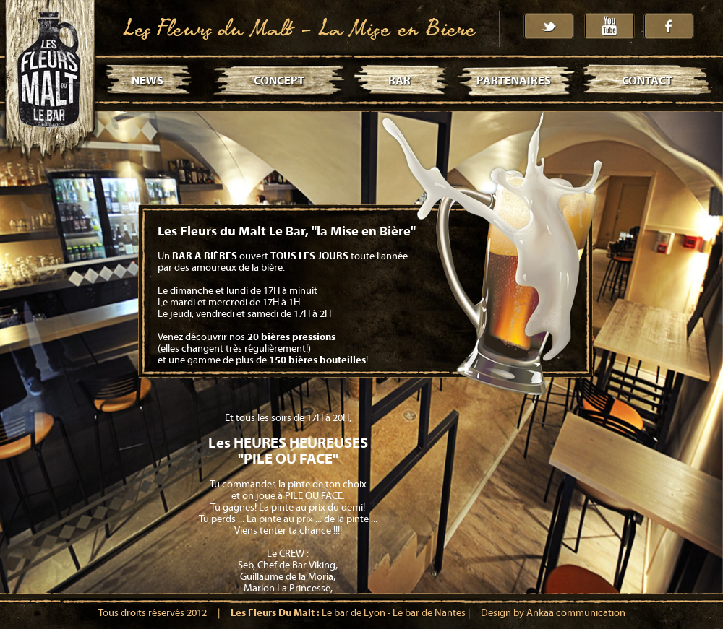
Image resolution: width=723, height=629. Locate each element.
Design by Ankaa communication (553, 613)
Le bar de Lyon (353, 613)
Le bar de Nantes (429, 613)
